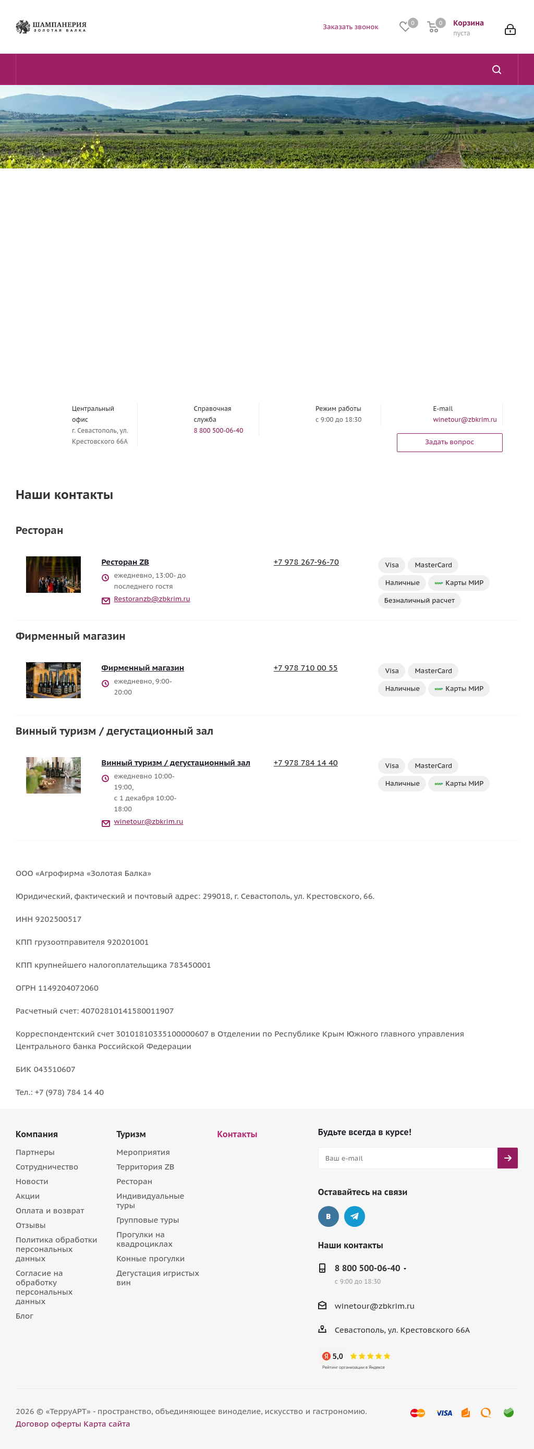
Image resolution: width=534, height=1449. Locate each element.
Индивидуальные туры (150, 1200)
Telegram (354, 1216)
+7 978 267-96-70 (306, 562)
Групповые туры (147, 1220)
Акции (28, 1196)
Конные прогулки (150, 1258)
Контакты (237, 1134)
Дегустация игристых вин (157, 1277)
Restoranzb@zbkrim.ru (152, 598)
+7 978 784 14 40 (306, 763)
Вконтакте (328, 1216)
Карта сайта (106, 1424)
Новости (32, 1181)
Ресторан (134, 1181)
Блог (24, 1316)
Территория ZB (145, 1167)
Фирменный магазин (143, 668)
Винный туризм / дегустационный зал (176, 763)
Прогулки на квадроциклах (144, 1239)
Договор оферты (48, 1424)
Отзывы (31, 1225)
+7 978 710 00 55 (306, 668)
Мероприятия (143, 1152)
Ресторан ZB (125, 562)
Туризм (131, 1134)
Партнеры (35, 1152)
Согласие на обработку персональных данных (44, 1287)
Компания (37, 1134)
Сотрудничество (47, 1167)
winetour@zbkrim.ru (465, 419)
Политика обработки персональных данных (56, 1249)
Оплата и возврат (50, 1210)
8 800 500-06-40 (219, 430)
